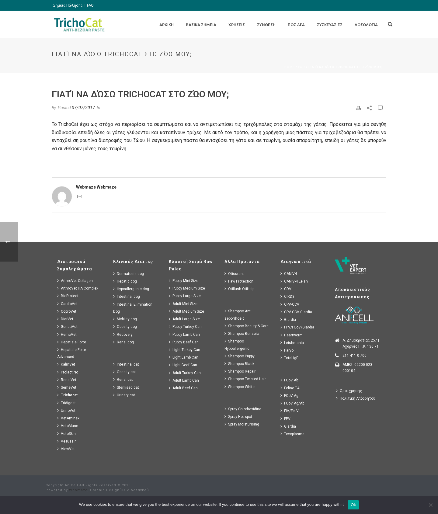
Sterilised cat (126, 387)
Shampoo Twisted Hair (245, 379)
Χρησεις (236, 25)
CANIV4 (288, 273)
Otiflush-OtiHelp (239, 289)
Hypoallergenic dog (131, 289)
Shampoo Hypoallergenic (236, 344)
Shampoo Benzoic (241, 333)
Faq (301, 67)
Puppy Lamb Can (184, 334)
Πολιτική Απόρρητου (355, 398)
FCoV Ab (289, 380)
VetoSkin (66, 433)
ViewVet (66, 448)
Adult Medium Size (186, 311)
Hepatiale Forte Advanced (71, 353)
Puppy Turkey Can (185, 326)
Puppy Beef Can (184, 342)
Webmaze (78, 490)
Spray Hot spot (238, 416)
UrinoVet (66, 410)
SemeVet (66, 387)
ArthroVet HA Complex (77, 288)
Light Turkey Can (184, 349)
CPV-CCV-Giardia (296, 312)
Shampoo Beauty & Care (246, 326)
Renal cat (123, 379)
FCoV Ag (289, 395)
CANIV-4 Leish (294, 281)
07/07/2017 (83, 107)
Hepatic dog (125, 281)
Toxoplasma (292, 434)
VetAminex (68, 418)
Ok (353, 504)
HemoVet (67, 334)
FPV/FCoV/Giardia (297, 327)
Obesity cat (124, 372)
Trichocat (67, 395)
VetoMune (67, 425)
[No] (430, 505)
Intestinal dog (126, 296)
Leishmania (292, 342)
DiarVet (65, 319)
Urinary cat (124, 395)
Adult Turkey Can (185, 372)
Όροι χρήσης (349, 390)
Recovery (123, 334)
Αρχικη (166, 25)
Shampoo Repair (239, 371)
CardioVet (67, 303)
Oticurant (234, 273)
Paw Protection (238, 281)
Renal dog (123, 342)
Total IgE (289, 358)
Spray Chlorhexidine (242, 409)
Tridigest (66, 403)
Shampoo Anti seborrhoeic (238, 314)
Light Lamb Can (183, 357)
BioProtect (67, 295)
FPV (285, 418)
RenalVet (66, 379)
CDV (285, 289)
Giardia (288, 319)
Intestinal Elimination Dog (132, 308)
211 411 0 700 (354, 355)
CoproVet (66, 311)
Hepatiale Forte (71, 342)
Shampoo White (239, 386)
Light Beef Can (183, 365)
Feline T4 (289, 388)
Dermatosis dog (128, 273)
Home (289, 67)
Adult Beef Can (183, 388)
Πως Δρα (296, 25)
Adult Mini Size (183, 303)
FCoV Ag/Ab (292, 403)
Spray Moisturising (241, 424)
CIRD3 (287, 296)
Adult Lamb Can (184, 380)
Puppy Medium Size (187, 288)
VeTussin (67, 441)
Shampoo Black (239, 363)
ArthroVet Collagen (75, 280)
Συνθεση (266, 25)
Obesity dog (125, 326)
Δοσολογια (366, 25)
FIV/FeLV (289, 410)
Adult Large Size (184, 319)
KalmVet (66, 364)
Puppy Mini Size (183, 280)
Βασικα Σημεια (201, 25)
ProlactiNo (67, 372)
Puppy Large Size (185, 295)
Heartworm (291, 335)
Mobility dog (125, 319)
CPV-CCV (289, 304)
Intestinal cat (126, 364)
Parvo (287, 350)
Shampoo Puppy (239, 356)
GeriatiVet (67, 326)
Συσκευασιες (329, 25)
